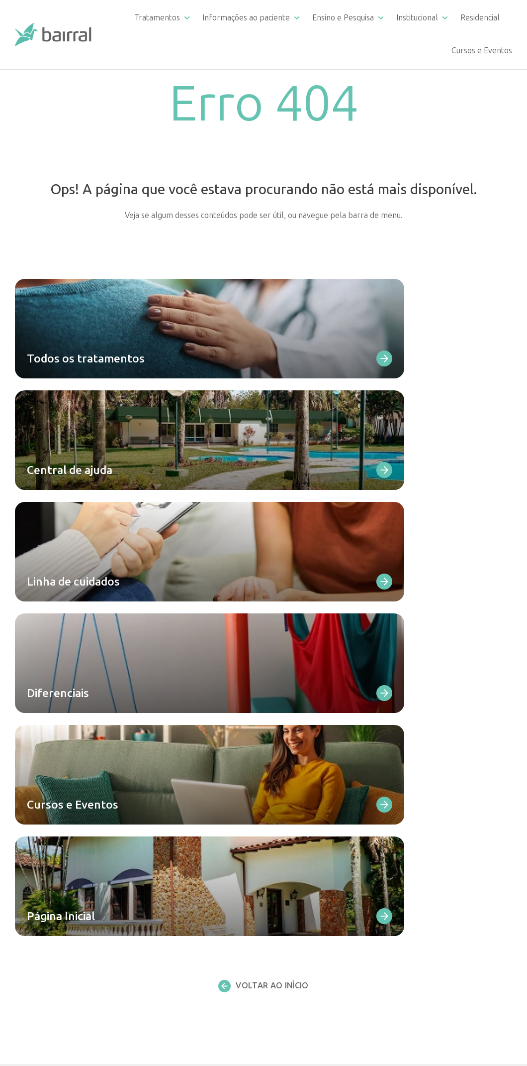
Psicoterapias (167, 978)
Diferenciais (298, 772)
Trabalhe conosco (436, 868)
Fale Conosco (300, 760)
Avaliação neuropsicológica (191, 990)
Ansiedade (162, 809)
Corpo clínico (426, 737)
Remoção (293, 858)
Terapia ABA (166, 965)
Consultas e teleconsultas (189, 953)
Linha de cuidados (308, 725)
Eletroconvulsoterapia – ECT (194, 928)
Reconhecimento (432, 762)
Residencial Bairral (311, 942)
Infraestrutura (302, 834)
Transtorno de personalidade (196, 797)
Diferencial (422, 712)
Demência (161, 822)
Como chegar (300, 797)
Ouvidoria (293, 822)
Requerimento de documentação (308, 742)
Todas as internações (181, 856)
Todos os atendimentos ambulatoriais (185, 1008)
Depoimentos (301, 809)
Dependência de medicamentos (200, 735)
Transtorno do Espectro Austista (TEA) (201, 839)
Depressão (163, 760)
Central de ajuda (306, 712)
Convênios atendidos (313, 846)
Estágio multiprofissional (320, 908)
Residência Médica (309, 895)
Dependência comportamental (198, 747)
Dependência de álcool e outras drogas (200, 718)
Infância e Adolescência (185, 893)
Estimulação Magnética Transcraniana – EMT (184, 911)
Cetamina (160, 941)
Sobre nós (421, 774)
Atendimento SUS (434, 787)
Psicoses (159, 772)
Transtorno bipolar (178, 785)
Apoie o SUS (424, 799)
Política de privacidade (442, 913)
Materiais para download (320, 785)
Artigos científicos (308, 920)
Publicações (425, 890)
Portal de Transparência (445, 811)
